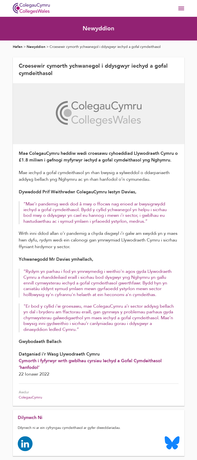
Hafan (17, 46)
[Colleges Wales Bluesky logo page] (172, 442)
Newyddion (36, 46)
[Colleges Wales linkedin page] (25, 443)
